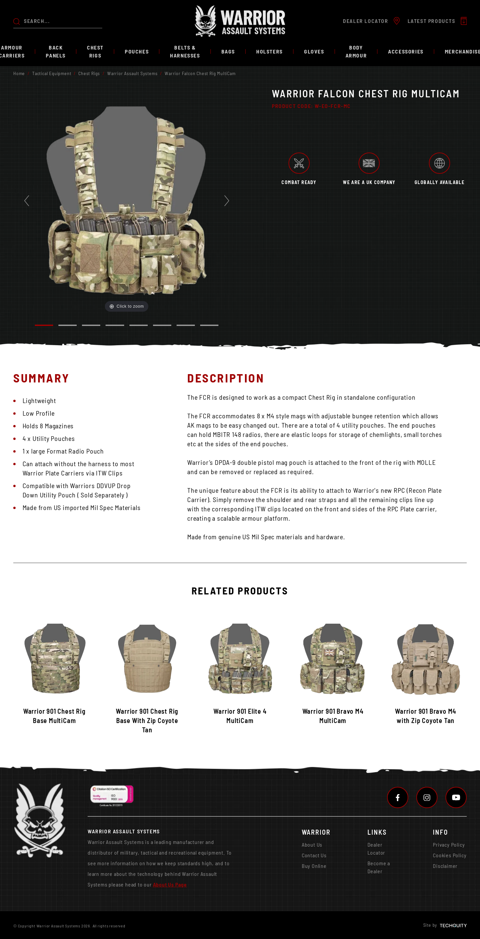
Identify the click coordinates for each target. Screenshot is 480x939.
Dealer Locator (376, 848)
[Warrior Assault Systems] (240, 21)
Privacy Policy (449, 844)
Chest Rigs (89, 73)
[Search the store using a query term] (63, 21)
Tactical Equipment (51, 73)
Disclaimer (445, 866)
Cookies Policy (449, 855)
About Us (312, 844)
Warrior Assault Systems (132, 73)
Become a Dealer (378, 867)
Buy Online (314, 866)
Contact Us (314, 855)
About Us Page (170, 884)
